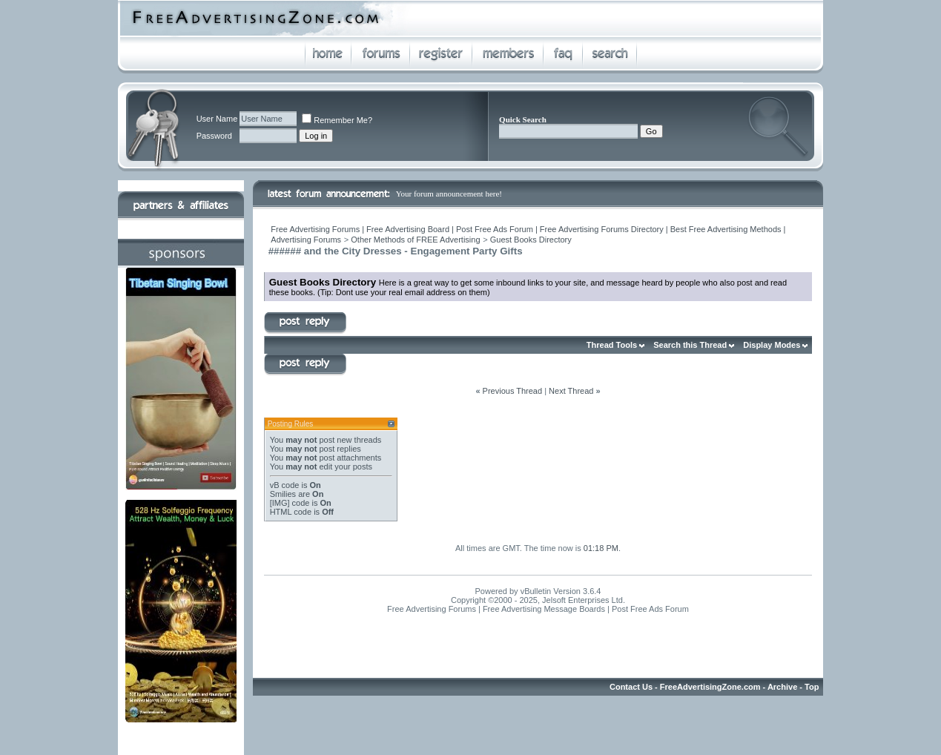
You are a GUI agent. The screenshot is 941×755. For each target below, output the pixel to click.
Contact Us (631, 686)
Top (812, 686)
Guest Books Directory (531, 239)
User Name (217, 118)
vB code (285, 485)
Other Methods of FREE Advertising (415, 239)
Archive (782, 686)
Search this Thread (690, 344)
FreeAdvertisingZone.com (710, 686)
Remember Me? (337, 120)
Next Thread (571, 390)
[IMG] (280, 502)
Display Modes (771, 344)
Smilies (283, 493)
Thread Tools (612, 344)
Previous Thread (513, 390)
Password (214, 135)
